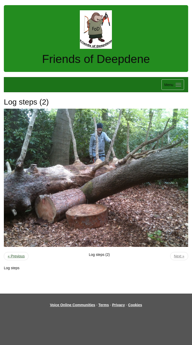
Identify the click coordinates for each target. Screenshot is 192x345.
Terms (103, 305)
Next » (179, 256)
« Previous (16, 256)
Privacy (118, 305)
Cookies (135, 305)
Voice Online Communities (72, 305)
